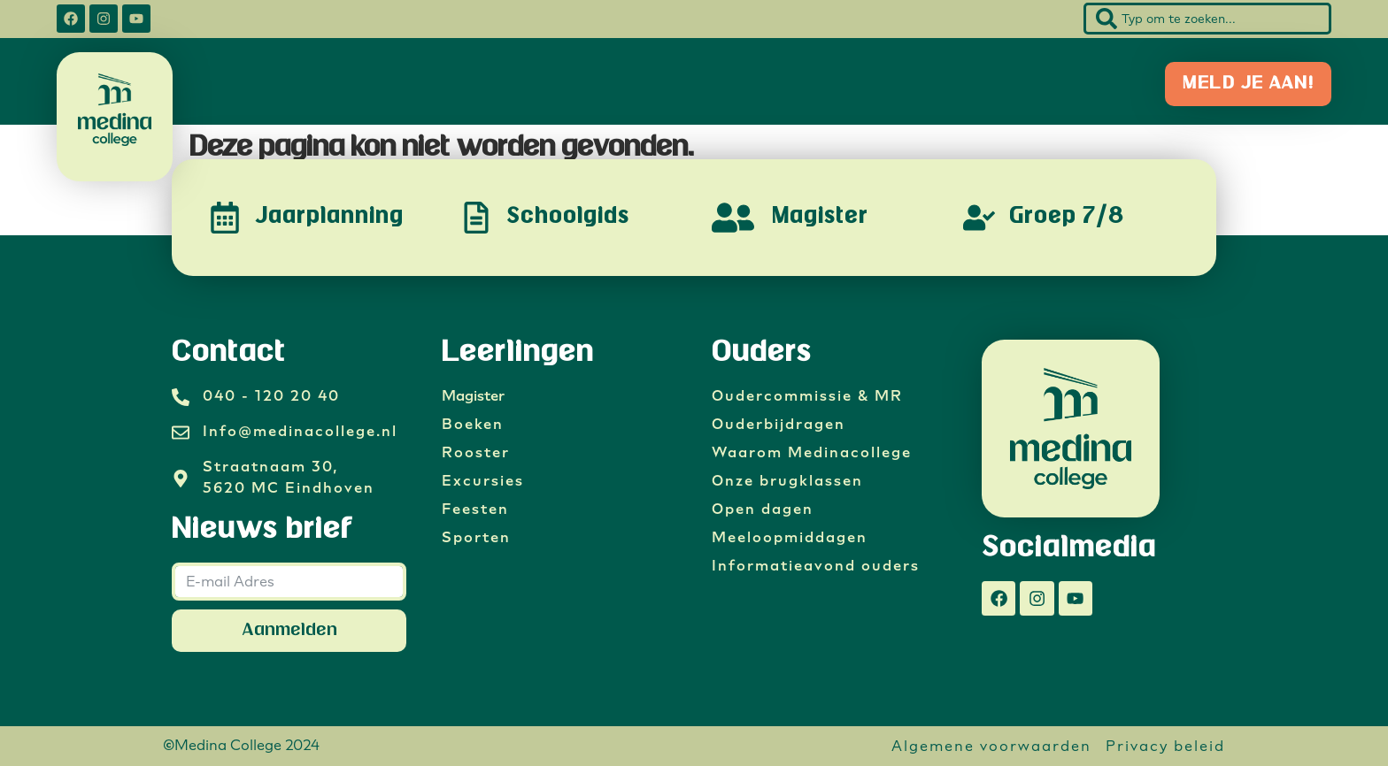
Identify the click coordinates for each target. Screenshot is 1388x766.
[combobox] (1207, 18)
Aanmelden (289, 630)
